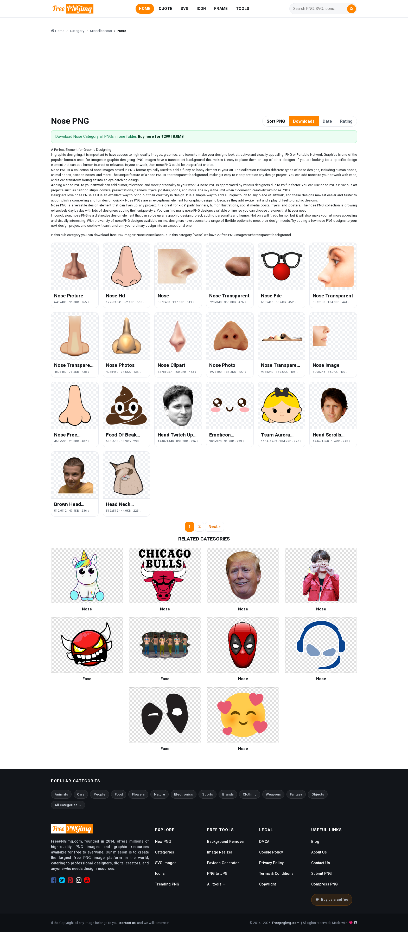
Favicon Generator (223, 863)
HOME (144, 8)
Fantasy (296, 794)
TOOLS (242, 8)
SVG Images (165, 863)
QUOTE (165, 8)
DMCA (264, 841)
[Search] (320, 8)
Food (119, 794)
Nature (159, 794)
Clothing (250, 794)
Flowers (138, 794)
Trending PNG (167, 884)
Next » (214, 526)
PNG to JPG (217, 873)
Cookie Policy (271, 852)
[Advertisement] (207, 75)
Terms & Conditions (276, 873)
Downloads (304, 121)
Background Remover (226, 841)
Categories (164, 852)
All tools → (216, 884)
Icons (160, 873)
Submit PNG (321, 873)
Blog (315, 841)
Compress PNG (324, 884)
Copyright (267, 884)
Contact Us (320, 863)
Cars (80, 794)
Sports (207, 794)
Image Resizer (219, 852)
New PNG (163, 841)
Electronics (183, 794)
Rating (346, 121)
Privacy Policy (271, 863)
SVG (185, 8)
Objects (317, 794)
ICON (201, 8)
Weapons (273, 794)
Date (327, 121)
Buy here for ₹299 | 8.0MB (161, 136)
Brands (228, 794)
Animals (61, 794)
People (99, 794)
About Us (319, 852)
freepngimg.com (285, 923)
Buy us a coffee (331, 899)
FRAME (221, 8)
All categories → (68, 805)
